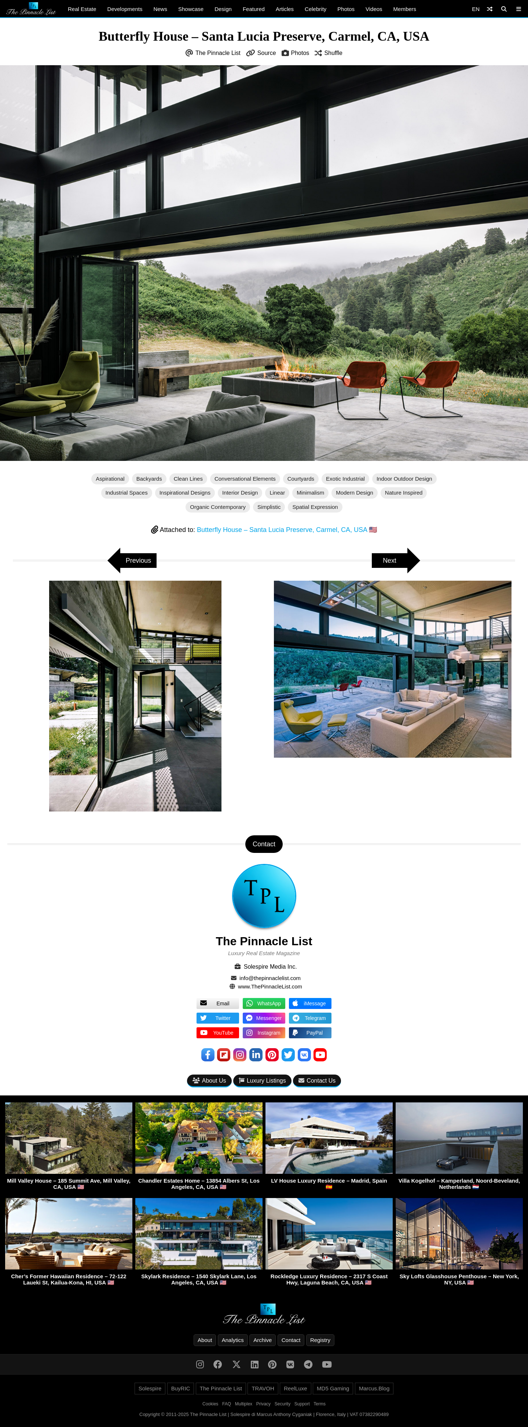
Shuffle (333, 53)
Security (282, 1403)
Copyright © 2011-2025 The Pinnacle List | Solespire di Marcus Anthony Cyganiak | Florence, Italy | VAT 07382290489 (264, 1414)
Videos (374, 9)
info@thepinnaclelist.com (270, 978)
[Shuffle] (489, 9)
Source (266, 53)
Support (302, 1403)
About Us (209, 1080)
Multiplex (243, 1403)
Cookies (210, 1403)
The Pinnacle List (218, 53)
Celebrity (315, 9)
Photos (346, 9)
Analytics (233, 1340)
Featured (254, 9)
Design (223, 9)
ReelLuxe (295, 1388)
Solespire (150, 1388)
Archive (262, 1340)
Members (405, 9)
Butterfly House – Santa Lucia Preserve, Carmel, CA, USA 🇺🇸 (287, 529)
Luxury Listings (262, 1080)
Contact (291, 1340)
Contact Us (317, 1080)
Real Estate (82, 9)
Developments (125, 9)
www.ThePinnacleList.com (270, 986)
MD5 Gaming (333, 1388)
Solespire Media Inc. (270, 967)
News (160, 9)
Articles (285, 9)
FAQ (226, 1403)
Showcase (190, 9)
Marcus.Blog (374, 1388)
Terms (320, 1403)
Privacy (263, 1403)
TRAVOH (263, 1388)
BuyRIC (180, 1388)
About (205, 1340)
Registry (320, 1340)
